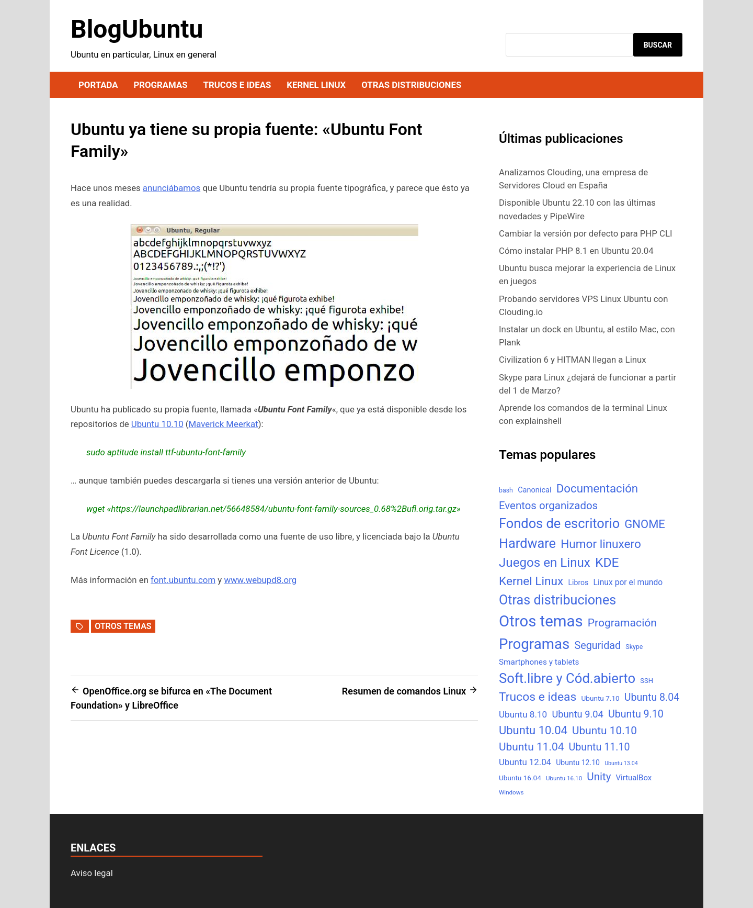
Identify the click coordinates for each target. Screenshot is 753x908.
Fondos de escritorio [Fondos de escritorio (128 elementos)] (559, 523)
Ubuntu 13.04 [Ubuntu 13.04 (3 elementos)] (620, 763)
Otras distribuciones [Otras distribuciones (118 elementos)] (557, 600)
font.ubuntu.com (183, 580)
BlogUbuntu (137, 29)
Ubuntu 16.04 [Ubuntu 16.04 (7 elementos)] (520, 778)
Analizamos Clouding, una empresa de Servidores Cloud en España (573, 178)
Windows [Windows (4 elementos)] (511, 792)
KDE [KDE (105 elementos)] (607, 562)
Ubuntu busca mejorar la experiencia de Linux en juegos (587, 274)
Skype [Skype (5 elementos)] (634, 647)
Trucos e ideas (237, 85)
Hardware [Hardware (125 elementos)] (527, 543)
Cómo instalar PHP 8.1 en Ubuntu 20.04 (576, 250)
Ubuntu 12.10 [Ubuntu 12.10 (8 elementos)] (578, 762)
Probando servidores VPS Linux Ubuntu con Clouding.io (583, 305)
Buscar (658, 45)
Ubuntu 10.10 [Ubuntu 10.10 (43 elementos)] (604, 730)
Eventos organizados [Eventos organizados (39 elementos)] (548, 505)
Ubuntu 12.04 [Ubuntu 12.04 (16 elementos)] (525, 762)
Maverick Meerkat (223, 424)
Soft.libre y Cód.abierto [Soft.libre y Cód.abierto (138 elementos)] (567, 678)
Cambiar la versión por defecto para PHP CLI (585, 233)
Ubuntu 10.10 (157, 424)
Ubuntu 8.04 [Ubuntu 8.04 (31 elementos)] (651, 697)
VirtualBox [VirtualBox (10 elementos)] (634, 777)
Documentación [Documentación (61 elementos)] (597, 488)
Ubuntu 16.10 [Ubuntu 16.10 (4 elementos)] (564, 778)
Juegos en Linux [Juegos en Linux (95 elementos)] (544, 562)
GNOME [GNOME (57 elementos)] (644, 524)
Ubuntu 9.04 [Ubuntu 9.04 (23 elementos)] (577, 714)
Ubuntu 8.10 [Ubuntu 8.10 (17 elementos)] (523, 714)
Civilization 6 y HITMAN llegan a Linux (572, 359)
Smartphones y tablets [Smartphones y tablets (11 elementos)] (539, 662)
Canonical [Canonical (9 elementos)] (534, 490)
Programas (160, 85)
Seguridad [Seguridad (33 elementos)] (597, 646)
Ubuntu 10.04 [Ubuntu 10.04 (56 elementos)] (533, 730)
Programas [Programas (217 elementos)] (534, 644)
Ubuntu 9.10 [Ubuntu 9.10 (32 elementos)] (636, 714)
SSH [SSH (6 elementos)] (646, 681)
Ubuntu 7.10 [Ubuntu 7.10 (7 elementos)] (600, 698)
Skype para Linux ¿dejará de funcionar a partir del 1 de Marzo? (587, 384)
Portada (98, 85)
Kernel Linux (316, 85)
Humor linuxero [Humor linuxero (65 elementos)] (601, 544)
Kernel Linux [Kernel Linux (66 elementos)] (531, 581)
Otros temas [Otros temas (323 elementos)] (541, 621)
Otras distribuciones (411, 85)
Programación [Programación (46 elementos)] (622, 622)
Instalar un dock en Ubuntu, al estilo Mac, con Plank (587, 335)
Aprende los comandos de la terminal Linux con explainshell (583, 414)
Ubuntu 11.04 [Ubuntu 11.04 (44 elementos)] (531, 747)
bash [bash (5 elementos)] (506, 490)
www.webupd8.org (260, 580)
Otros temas (123, 626)
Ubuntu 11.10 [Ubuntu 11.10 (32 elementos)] (599, 747)
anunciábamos (171, 188)
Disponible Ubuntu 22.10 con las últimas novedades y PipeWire (577, 209)
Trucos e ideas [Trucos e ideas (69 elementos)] (537, 697)
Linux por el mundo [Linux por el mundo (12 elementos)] (628, 582)
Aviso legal (92, 873)
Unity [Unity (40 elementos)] (599, 776)
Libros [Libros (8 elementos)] (578, 582)
